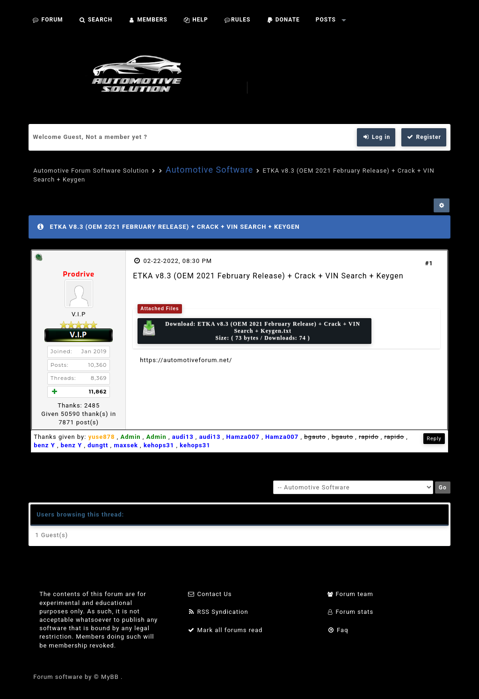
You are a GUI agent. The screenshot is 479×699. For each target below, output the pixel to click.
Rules (237, 19)
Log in (376, 137)
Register (423, 137)
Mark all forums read (225, 629)
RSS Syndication (218, 611)
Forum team (350, 593)
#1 (429, 263)
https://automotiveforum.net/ (186, 360)
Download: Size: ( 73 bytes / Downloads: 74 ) (250, 330)
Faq (337, 629)
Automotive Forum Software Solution (91, 170)
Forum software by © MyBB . (78, 676)
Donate (283, 19)
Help (195, 19)
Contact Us (210, 593)
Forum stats (350, 611)
